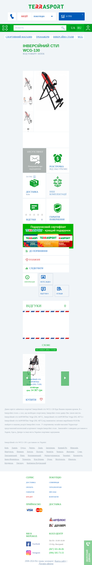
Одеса (23, 448)
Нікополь (72, 459)
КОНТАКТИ (54, 497)
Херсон (30, 452)
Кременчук (77, 455)
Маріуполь (9, 452)
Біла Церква (39, 459)
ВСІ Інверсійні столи (46, 350)
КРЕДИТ (29, 497)
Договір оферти (46, 563)
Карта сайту (60, 561)
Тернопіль (26, 459)
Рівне (22, 455)
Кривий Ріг (62, 448)
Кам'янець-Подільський (36, 463)
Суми (79, 452)
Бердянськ (9, 463)
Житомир (70, 452)
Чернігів (49, 452)
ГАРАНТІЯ (30, 492)
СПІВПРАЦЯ (54, 482)
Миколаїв (74, 448)
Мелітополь (60, 459)
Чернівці (66, 455)
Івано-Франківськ (12, 459)
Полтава (39, 452)
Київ (6, 448)
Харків (14, 448)
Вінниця (20, 452)
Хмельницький (11, 455)
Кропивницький (34, 455)
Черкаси (59, 452)
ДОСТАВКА (31, 482)
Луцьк (49, 459)
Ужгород (19, 463)
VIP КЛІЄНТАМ (55, 487)
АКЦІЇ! (24, 16)
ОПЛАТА (29, 487)
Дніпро (32, 448)
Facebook (33, 544)
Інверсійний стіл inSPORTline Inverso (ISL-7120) (34, 381)
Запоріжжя (50, 448)
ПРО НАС (53, 492)
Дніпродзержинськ (52, 455)
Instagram (33, 552)
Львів (40, 448)
